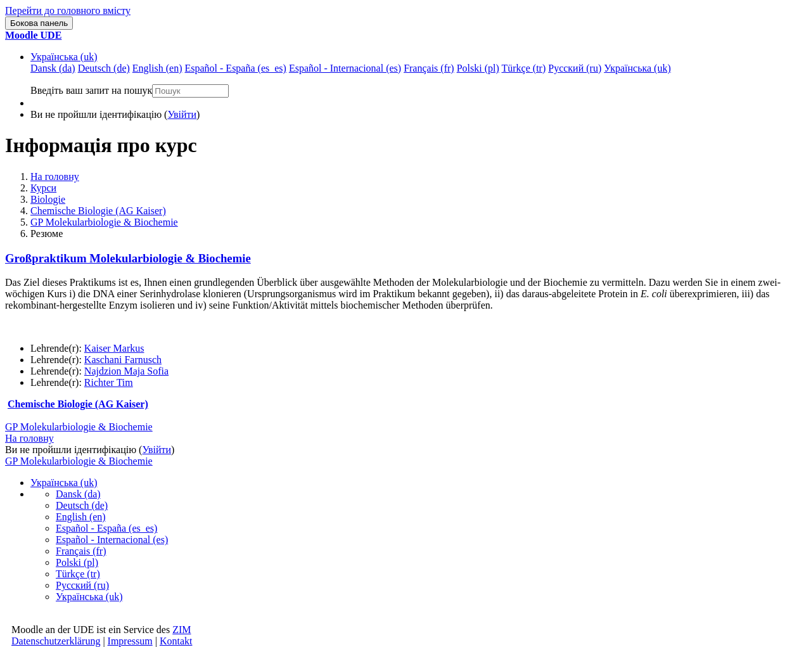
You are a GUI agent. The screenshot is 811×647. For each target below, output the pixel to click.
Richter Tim (108, 382)
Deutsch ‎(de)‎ (82, 505)
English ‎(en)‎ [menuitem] (157, 68)
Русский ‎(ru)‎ (82, 585)
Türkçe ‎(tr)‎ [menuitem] (524, 68)
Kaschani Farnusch (123, 359)
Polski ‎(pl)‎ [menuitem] (478, 68)
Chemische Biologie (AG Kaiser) (98, 210)
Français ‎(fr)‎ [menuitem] (429, 68)
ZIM (181, 629)
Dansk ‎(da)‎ (78, 494)
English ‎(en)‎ (81, 516)
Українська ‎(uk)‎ (64, 56)
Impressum (130, 641)
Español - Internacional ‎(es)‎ (112, 539)
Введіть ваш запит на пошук (91, 90)
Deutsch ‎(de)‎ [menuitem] (104, 68)
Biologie (47, 199)
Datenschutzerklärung (55, 641)
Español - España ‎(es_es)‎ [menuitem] (235, 68)
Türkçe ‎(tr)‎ (78, 573)
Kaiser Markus (114, 348)
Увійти (181, 114)
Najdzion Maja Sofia (126, 371)
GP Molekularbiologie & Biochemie (104, 222)
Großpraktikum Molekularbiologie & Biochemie (128, 258)
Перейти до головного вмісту (68, 10)
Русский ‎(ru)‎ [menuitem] (574, 68)
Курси (43, 188)
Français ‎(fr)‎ (81, 551)
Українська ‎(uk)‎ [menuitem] (637, 68)
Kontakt (176, 641)
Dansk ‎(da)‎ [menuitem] (52, 68)
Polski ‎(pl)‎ (77, 562)
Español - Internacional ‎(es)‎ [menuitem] (345, 68)
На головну (54, 176)
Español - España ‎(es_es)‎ (106, 528)
